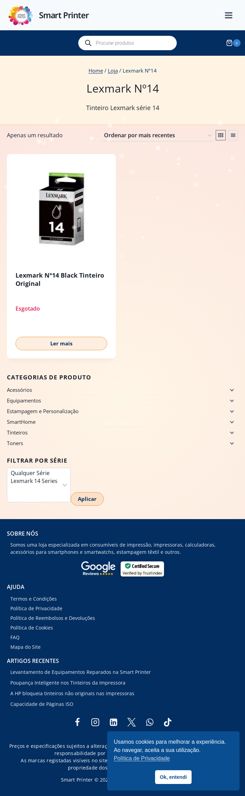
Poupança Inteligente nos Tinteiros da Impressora (67, 682)
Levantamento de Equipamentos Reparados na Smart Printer (80, 672)
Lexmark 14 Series (34, 481)
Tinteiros (17, 432)
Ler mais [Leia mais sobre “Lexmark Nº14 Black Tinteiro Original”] (61, 343)
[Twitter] (131, 722)
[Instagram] (95, 722)
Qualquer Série (34, 473)
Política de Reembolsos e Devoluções (52, 618)
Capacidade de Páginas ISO (41, 704)
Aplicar (87, 498)
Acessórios (19, 389)
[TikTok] (167, 722)
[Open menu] (232, 15)
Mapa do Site (25, 647)
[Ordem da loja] (157, 135)
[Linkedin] (113, 722)
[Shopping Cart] (234, 43)
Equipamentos (24, 400)
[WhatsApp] (149, 722)
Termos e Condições (33, 598)
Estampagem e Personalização (43, 411)
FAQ (15, 637)
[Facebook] (77, 722)
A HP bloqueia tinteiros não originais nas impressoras (72, 693)
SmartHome (21, 421)
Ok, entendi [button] (173, 777)
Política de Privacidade (36, 608)
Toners (15, 443)
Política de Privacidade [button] (142, 758)
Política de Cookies (31, 627)
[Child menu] (231, 390)
